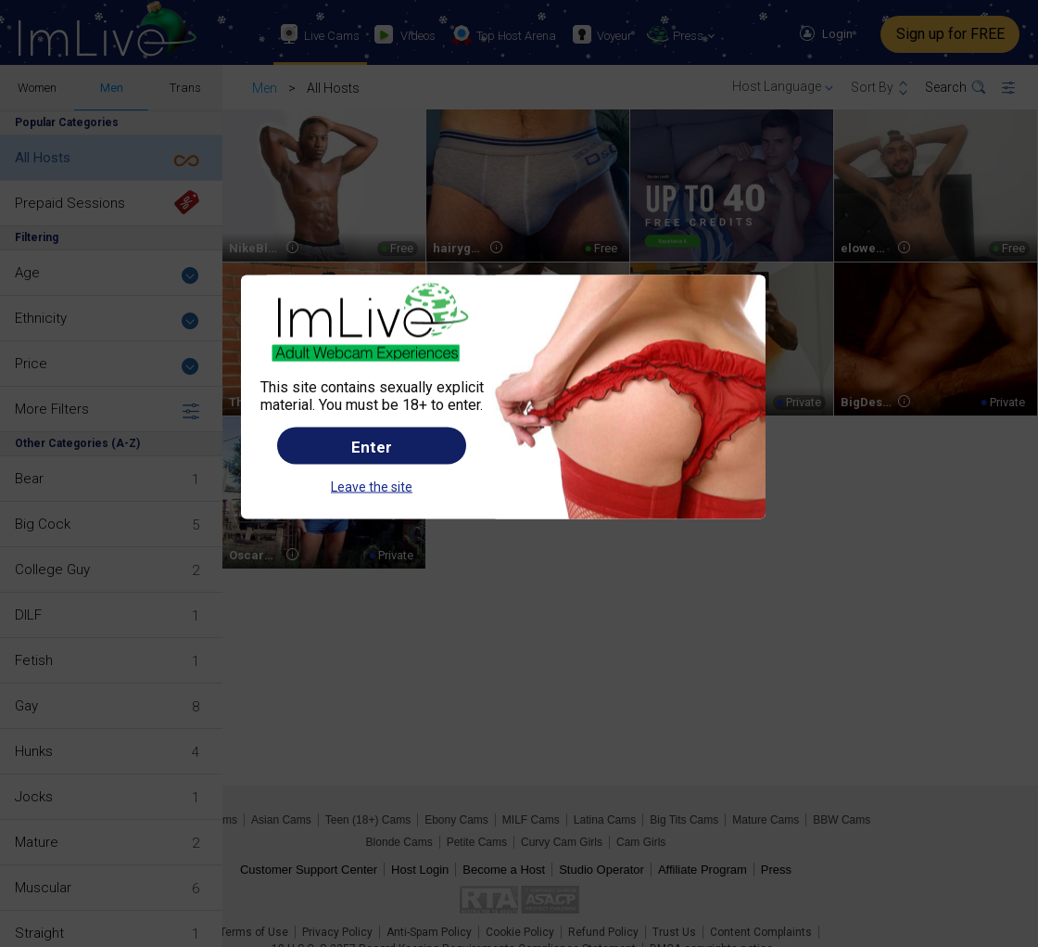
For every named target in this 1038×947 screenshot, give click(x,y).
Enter (371, 446)
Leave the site (371, 486)
